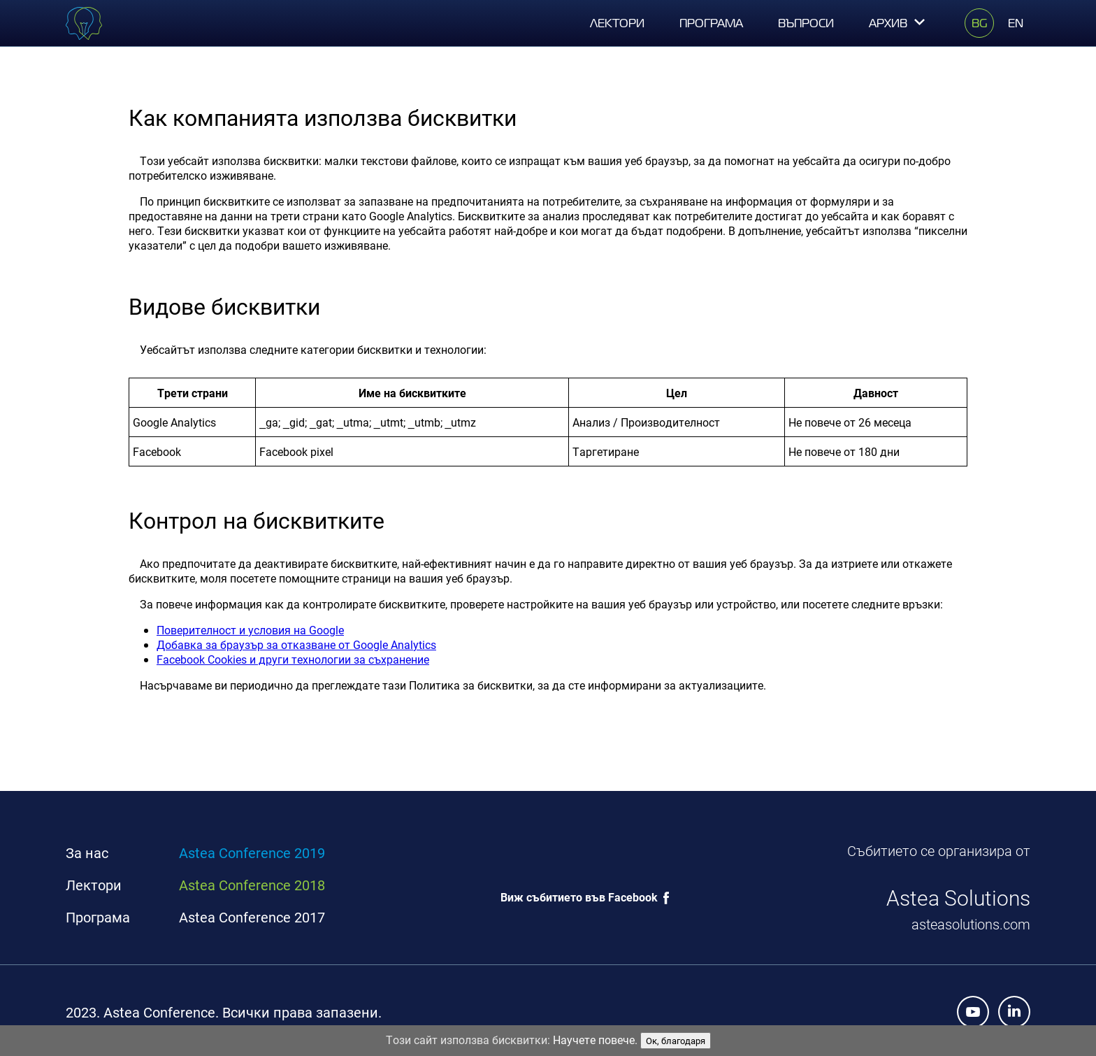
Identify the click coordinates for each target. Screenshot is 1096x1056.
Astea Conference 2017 (252, 917)
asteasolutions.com (970, 924)
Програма (711, 23)
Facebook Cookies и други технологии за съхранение (293, 659)
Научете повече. (595, 1039)
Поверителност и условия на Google (250, 629)
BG (979, 23)
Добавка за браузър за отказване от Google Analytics (296, 644)
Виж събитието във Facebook (579, 897)
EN (1015, 23)
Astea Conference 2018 (252, 885)
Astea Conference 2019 (252, 853)
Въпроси (806, 23)
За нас (87, 853)
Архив (897, 23)
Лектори (617, 23)
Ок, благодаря (675, 1040)
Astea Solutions (958, 897)
